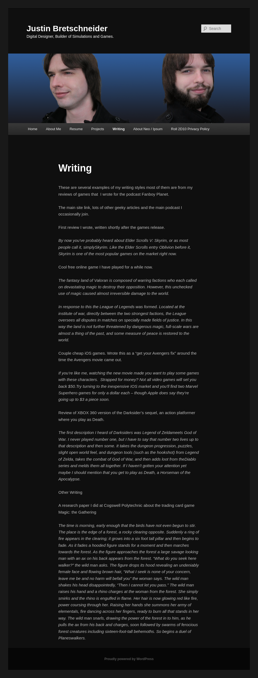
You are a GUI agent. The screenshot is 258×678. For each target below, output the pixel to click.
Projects (97, 129)
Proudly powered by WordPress (128, 659)
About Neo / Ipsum (148, 129)
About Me (53, 129)
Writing (119, 129)
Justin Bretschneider (67, 28)
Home (32, 129)
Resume (76, 129)
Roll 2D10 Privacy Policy (190, 129)
